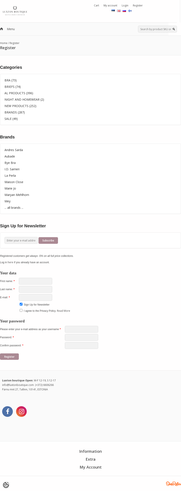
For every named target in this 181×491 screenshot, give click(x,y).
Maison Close (13, 182)
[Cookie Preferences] (6, 485)
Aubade (9, 156)
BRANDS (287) (14, 112)
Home (3, 43)
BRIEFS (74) (12, 87)
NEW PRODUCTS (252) (20, 106)
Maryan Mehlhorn (16, 195)
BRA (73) (10, 80)
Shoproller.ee (173, 484)
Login (125, 5)
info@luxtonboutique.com (18, 385)
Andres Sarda (13, 150)
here (10, 262)
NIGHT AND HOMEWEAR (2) (24, 99)
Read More (63, 311)
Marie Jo (10, 188)
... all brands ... (13, 208)
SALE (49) (11, 119)
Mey (7, 201)
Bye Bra (10, 163)
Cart (96, 5)
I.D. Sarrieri (11, 169)
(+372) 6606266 (44, 385)
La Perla (10, 175)
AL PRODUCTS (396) (18, 93)
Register (138, 5)
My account (110, 5)
